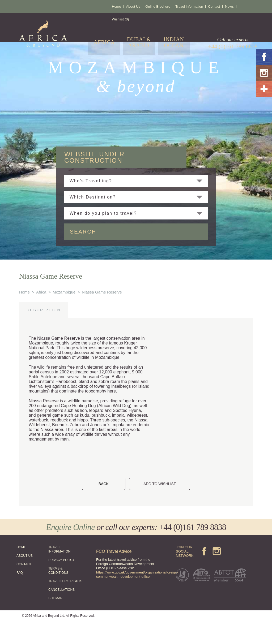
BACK (104, 484)
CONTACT (24, 564)
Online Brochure (157, 6)
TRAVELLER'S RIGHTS (65, 581)
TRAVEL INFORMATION (59, 549)
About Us (133, 6)
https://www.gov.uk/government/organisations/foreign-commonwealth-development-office (137, 574)
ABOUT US (24, 556)
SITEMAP (55, 598)
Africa (41, 292)
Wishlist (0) (120, 19)
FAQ (19, 573)
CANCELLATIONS (61, 590)
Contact (214, 6)
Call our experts (233, 43)
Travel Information (189, 6)
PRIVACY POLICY (61, 560)
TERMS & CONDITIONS (58, 571)
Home (116, 6)
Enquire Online (70, 527)
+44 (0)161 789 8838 (192, 527)
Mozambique (64, 292)
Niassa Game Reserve (102, 292)
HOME (21, 547)
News (229, 6)
